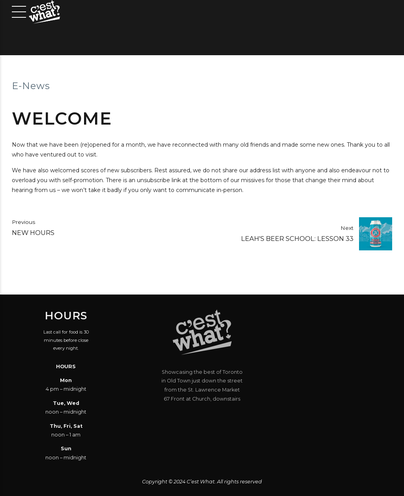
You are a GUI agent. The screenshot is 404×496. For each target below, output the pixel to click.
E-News (31, 85)
